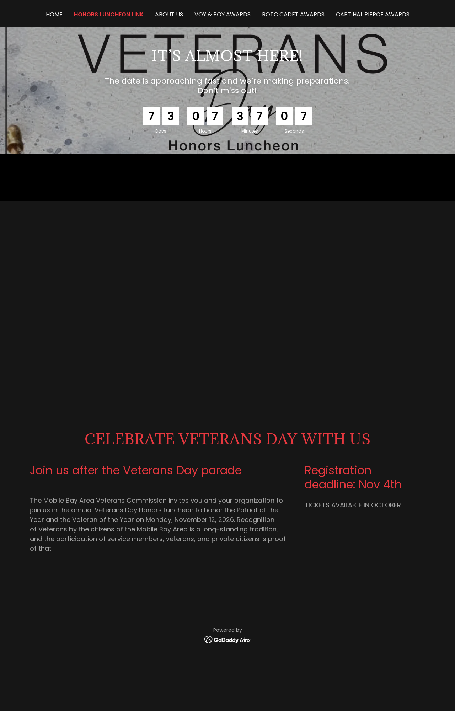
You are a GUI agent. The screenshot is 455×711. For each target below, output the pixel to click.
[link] (227, 640)
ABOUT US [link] (169, 14)
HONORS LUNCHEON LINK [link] (109, 14)
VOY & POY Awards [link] (222, 14)
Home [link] (54, 14)
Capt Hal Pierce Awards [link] (373, 14)
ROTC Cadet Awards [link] (293, 14)
